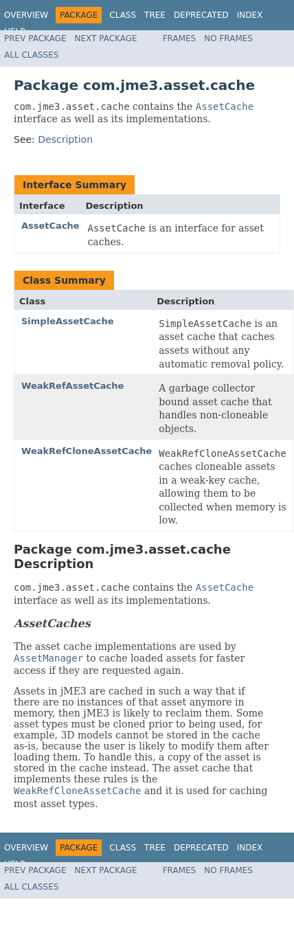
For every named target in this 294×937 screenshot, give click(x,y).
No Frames (228, 38)
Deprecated (201, 15)
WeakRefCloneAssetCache (86, 451)
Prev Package (35, 38)
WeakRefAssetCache (72, 386)
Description (65, 139)
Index (250, 15)
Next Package (106, 38)
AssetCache (50, 226)
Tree (155, 15)
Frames (179, 38)
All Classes (31, 55)
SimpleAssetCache (67, 321)
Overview (26, 15)
